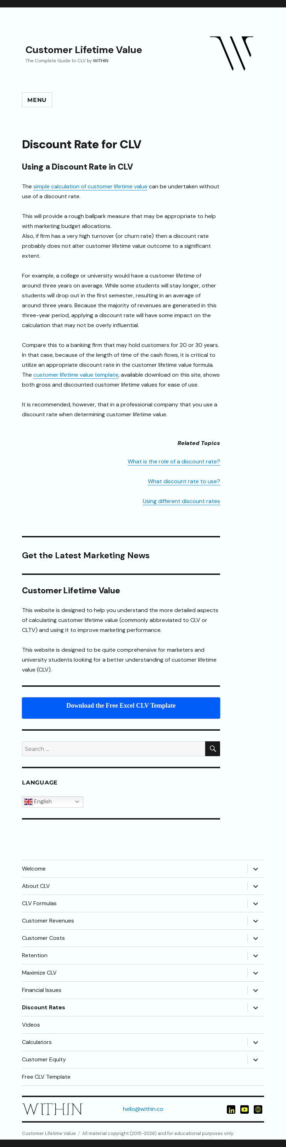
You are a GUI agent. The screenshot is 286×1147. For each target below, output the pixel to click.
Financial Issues (41, 990)
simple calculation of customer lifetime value (90, 186)
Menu (37, 100)
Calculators (37, 1042)
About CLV (36, 886)
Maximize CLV (39, 972)
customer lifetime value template (75, 374)
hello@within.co (143, 1109)
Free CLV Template (46, 1076)
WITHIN (100, 61)
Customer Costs (43, 938)
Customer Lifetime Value (84, 49)
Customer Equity (44, 1059)
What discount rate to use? (184, 481)
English (38, 802)
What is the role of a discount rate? (174, 461)
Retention (34, 955)
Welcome (34, 868)
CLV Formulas (39, 903)
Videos (31, 1024)
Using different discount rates (181, 501)
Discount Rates (43, 1007)
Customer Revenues (48, 920)
